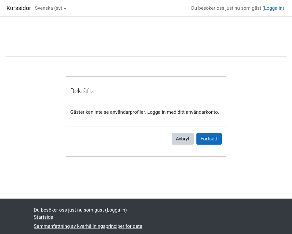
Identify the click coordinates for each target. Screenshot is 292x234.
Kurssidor (19, 8)
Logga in (273, 8)
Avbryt (183, 139)
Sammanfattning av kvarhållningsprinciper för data (88, 226)
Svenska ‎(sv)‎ (48, 8)
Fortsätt (209, 139)
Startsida (43, 217)
